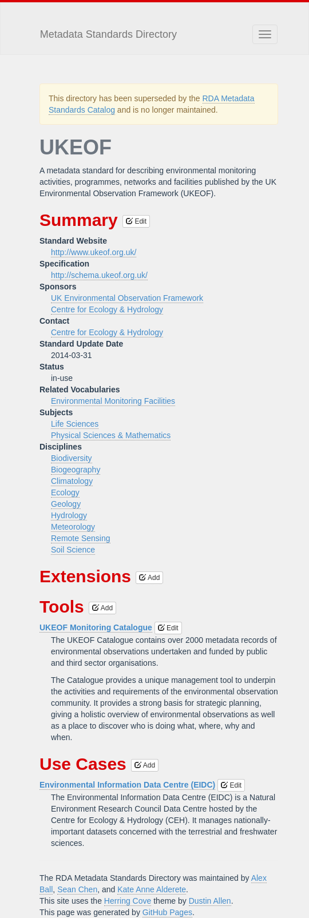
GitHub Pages (167, 912)
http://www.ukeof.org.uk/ (93, 252)
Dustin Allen (210, 900)
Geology (66, 503)
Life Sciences (74, 423)
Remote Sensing (80, 538)
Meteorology (73, 526)
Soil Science (73, 549)
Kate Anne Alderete (151, 889)
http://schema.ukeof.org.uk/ (99, 275)
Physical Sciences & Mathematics (111, 435)
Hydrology (69, 515)
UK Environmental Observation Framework (127, 298)
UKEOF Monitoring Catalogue (95, 627)
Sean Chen (77, 889)
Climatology (72, 481)
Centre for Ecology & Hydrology (107, 309)
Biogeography (75, 469)
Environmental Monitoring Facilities (113, 401)
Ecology (65, 492)
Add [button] (149, 578)
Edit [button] (136, 221)
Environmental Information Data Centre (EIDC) (127, 784)
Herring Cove (127, 900)
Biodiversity (71, 458)
